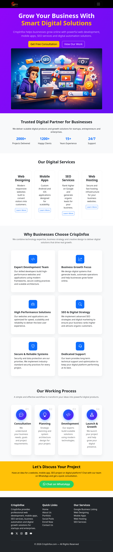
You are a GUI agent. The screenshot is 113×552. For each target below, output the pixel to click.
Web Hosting (80, 518)
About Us (46, 512)
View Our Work (73, 44)
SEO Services (80, 521)
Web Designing (81, 512)
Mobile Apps (80, 515)
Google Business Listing (85, 509)
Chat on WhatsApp (56, 484)
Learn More (21, 210)
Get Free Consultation (44, 44)
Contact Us (47, 525)
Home (45, 509)
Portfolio (46, 515)
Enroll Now (47, 521)
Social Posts (48, 518)
